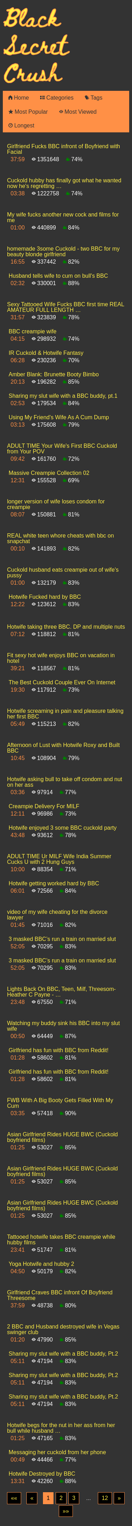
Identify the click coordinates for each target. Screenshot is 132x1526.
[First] (14, 1498)
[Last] (66, 1511)
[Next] (119, 1498)
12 (105, 1498)
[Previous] (31, 1498)
